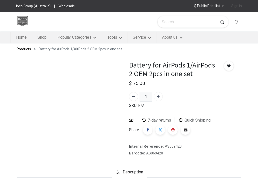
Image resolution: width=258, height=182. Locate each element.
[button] (209, 6)
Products (24, 49)
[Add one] (158, 96)
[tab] (129, 172)
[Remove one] (133, 96)
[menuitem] (31, 37)
